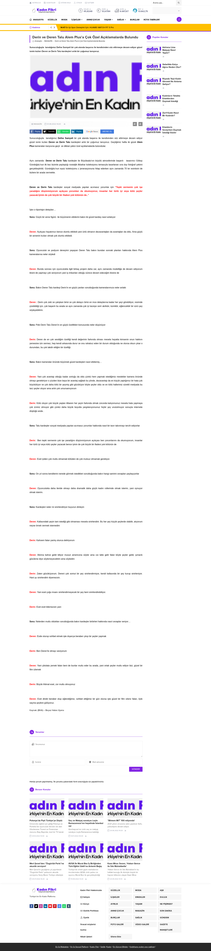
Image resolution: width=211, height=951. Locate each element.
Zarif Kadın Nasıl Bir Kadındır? (170, 114)
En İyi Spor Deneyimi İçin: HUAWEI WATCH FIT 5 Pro (87, 27)
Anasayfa (37, 41)
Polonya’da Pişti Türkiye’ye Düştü (46, 820)
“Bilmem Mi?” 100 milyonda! (121, 820)
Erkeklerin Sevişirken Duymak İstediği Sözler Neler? (171, 131)
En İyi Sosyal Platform (79, 947)
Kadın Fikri (94, 947)
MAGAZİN (48, 41)
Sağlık (103, 947)
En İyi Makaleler (62, 947)
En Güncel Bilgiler (120, 947)
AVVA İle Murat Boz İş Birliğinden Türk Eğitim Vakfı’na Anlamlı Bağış (85, 865)
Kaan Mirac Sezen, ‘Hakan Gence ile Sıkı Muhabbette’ (123, 865)
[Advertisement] (86, 720)
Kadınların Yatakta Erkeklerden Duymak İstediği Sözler (171, 99)
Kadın (109, 947)
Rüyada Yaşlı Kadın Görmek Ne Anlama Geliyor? (172, 81)
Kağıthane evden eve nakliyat (142, 947)
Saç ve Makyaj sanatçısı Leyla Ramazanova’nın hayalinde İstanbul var (85, 823)
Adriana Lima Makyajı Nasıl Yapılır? (169, 50)
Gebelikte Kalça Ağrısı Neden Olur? (171, 66)
